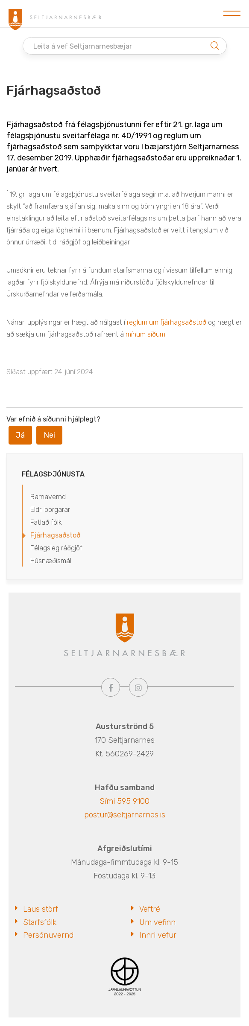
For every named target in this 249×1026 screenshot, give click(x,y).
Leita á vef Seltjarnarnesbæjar (82, 46)
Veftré (149, 909)
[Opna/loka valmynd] (232, 13)
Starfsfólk (39, 922)
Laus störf (40, 909)
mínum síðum (145, 334)
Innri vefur (157, 935)
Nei (49, 435)
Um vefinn (157, 922)
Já (20, 435)
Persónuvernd (48, 935)
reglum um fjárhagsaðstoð (166, 322)
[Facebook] (110, 687)
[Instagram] (138, 687)
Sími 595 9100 (124, 801)
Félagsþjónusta (53, 474)
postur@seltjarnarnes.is (124, 815)
